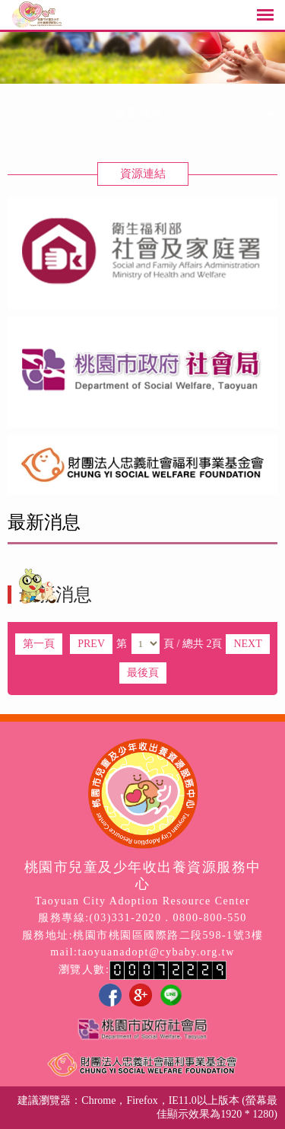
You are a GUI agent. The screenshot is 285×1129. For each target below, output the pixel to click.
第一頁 (39, 643)
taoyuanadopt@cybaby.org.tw (156, 952)
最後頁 (143, 672)
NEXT (247, 643)
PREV (91, 643)
